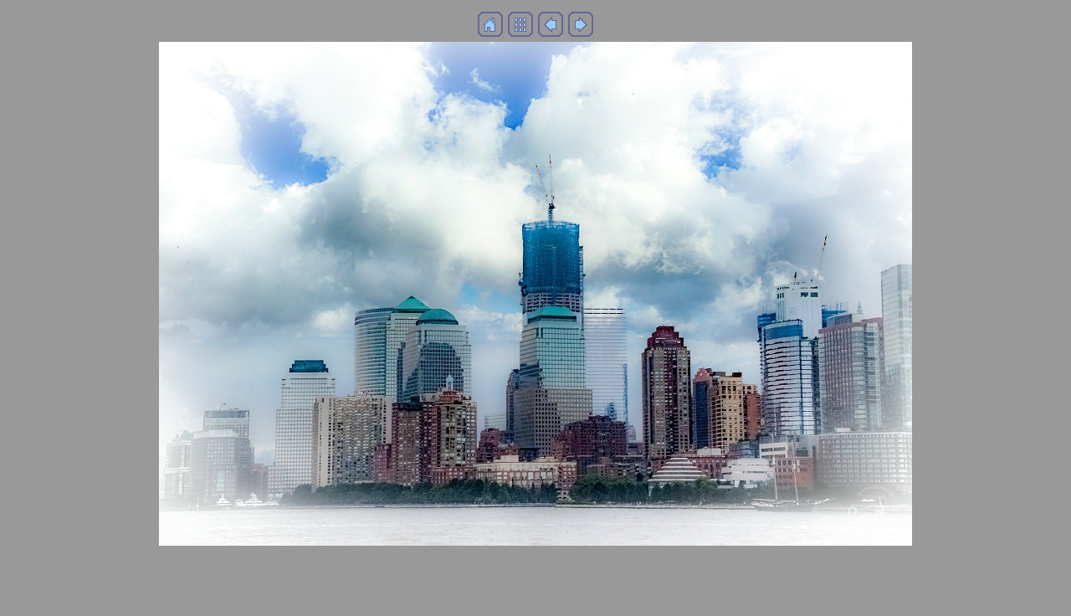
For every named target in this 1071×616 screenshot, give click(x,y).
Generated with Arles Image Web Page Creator (535, 595)
